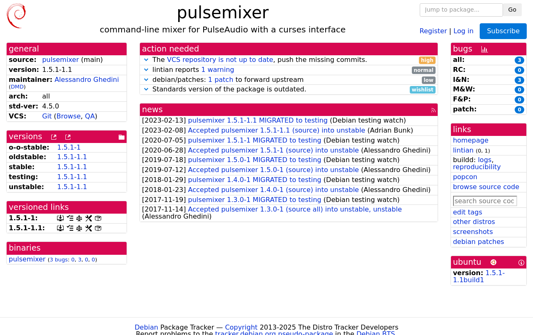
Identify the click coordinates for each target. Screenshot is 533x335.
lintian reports (289, 70)
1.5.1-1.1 (72, 157)
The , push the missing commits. (289, 60)
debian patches (478, 242)
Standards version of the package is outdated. (289, 89)
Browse (69, 116)
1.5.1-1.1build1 (479, 276)
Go (512, 9)
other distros (474, 222)
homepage (470, 140)
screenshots (473, 232)
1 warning (217, 70)
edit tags (467, 212)
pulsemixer (60, 60)
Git (47, 116)
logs (485, 160)
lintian (463, 150)
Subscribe (503, 31)
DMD (17, 87)
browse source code (486, 187)
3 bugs (58, 259)
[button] (146, 60)
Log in (463, 30)
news (152, 109)
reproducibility (477, 167)
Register (433, 30)
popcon (465, 177)
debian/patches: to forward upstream (289, 80)
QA (90, 116)
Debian (146, 327)
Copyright (241, 327)
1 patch (220, 80)
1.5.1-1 (69, 147)
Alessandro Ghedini (87, 80)
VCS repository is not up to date (220, 60)
